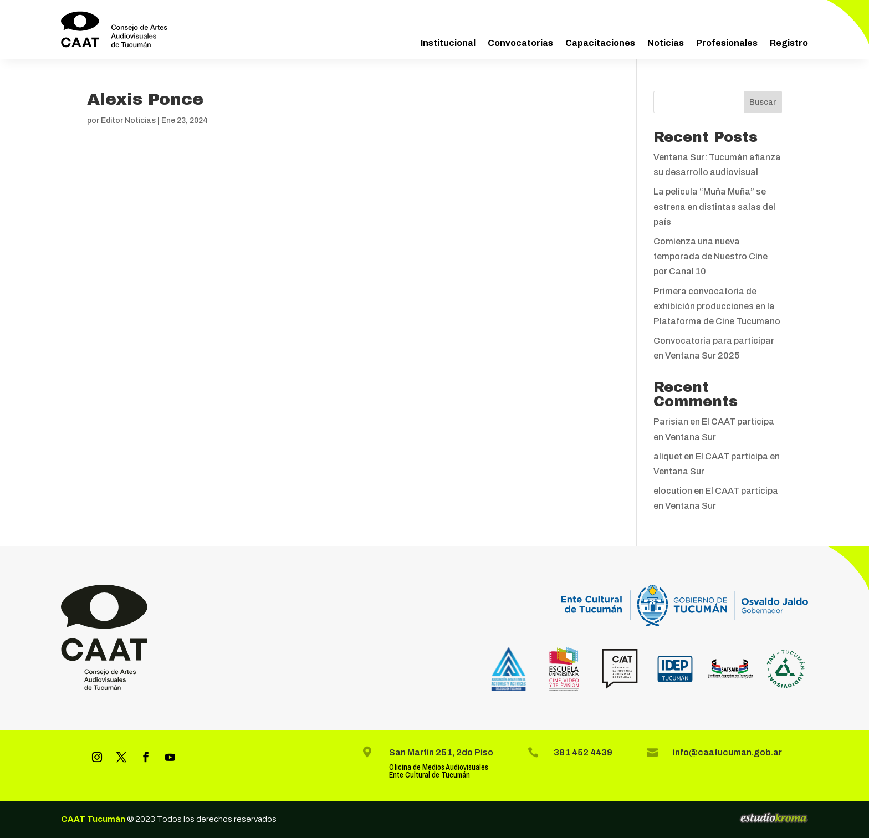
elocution (672, 490)
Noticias (665, 43)
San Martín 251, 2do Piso (441, 752)
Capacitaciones (600, 43)
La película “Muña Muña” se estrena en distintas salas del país (714, 206)
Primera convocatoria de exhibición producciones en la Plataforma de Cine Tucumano (716, 306)
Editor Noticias (128, 120)
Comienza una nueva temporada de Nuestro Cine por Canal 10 (710, 256)
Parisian (670, 421)
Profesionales (727, 43)
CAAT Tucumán (93, 819)
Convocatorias (520, 43)
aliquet (667, 456)
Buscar (762, 102)
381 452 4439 (583, 752)
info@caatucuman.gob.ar (727, 752)
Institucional (448, 43)
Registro (789, 43)
